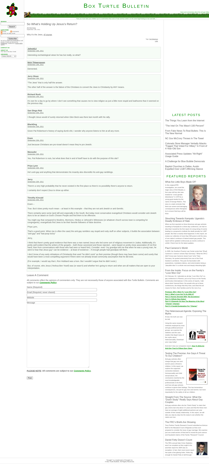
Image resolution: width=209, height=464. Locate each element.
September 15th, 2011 (36, 113)
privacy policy (19, 43)
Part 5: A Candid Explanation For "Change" (181, 306)
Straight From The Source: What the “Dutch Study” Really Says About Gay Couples (184, 399)
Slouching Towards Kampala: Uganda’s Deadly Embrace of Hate (184, 219)
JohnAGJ (32, 49)
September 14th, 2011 (36, 78)
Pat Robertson (153, 39)
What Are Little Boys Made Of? (180, 182)
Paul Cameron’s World (176, 248)
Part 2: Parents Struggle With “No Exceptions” (182, 297)
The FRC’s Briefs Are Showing (180, 422)
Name (29, 287)
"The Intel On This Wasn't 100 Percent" (184, 126)
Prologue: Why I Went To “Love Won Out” (180, 292)
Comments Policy (48, 282)
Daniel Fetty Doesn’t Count (178, 440)
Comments (14, 31)
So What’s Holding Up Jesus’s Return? (52, 24)
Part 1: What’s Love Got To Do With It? (179, 294)
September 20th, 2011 (36, 200)
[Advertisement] (186, 66)
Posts (3, 31)
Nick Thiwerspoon (36, 62)
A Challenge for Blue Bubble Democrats (185, 161)
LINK (156, 41)
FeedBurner (4, 43)
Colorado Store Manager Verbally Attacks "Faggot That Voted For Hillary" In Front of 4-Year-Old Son (186, 146)
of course (48, 34)
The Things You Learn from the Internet (184, 120)
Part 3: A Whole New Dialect (175, 299)
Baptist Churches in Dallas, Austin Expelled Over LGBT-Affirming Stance (184, 167)
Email (29, 292)
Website (30, 297)
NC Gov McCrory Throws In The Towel (184, 138)
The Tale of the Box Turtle (8, 51)
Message (31, 303)
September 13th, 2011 (36, 51)
